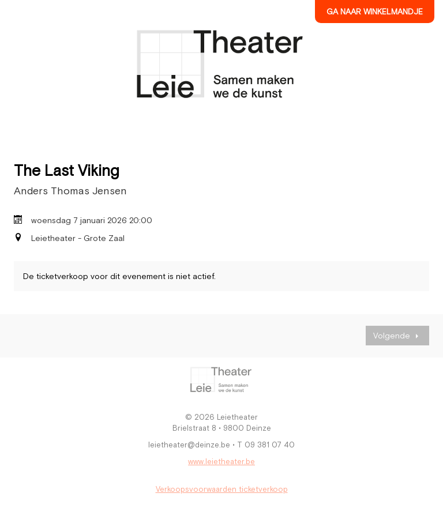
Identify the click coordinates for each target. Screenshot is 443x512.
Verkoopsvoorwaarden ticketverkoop (222, 489)
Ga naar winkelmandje (374, 11)
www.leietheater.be (221, 461)
